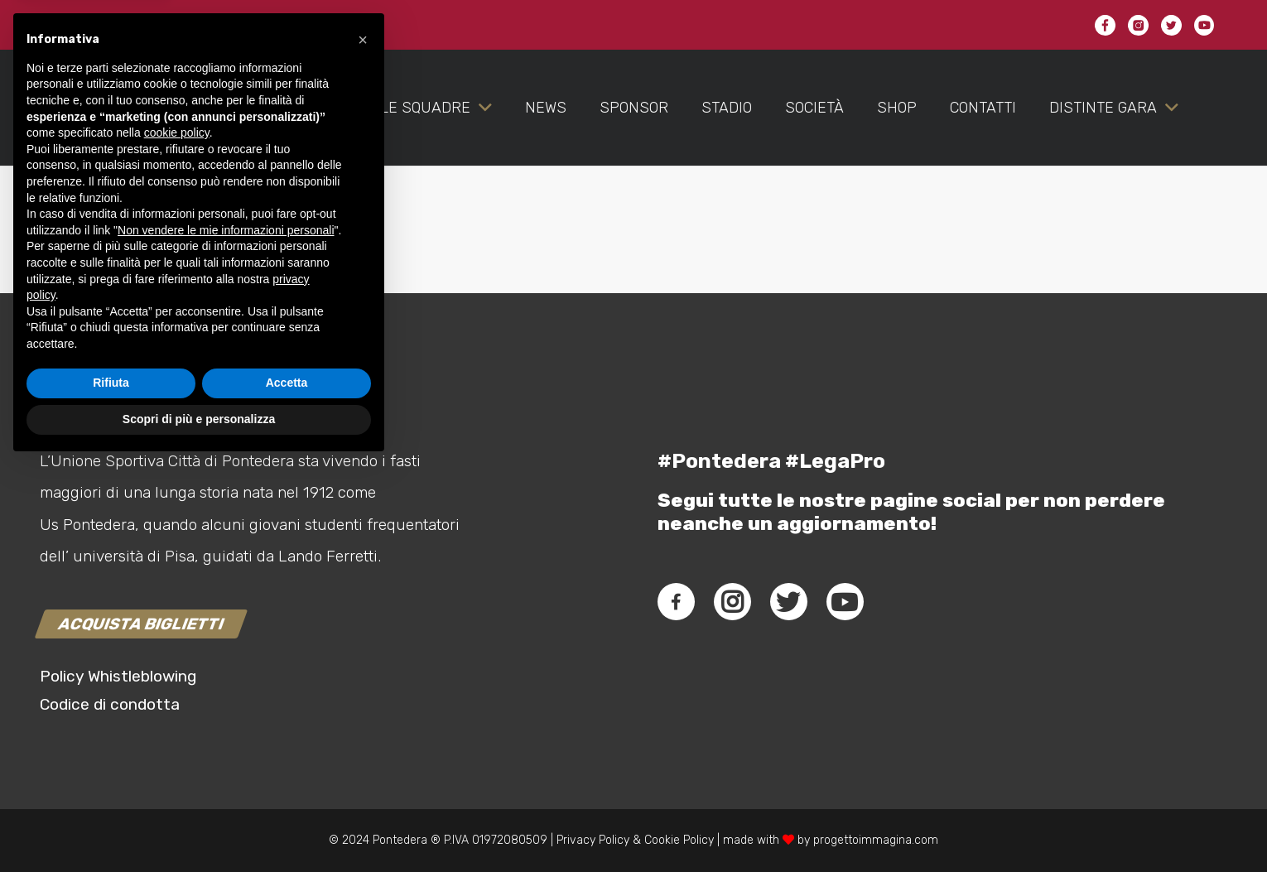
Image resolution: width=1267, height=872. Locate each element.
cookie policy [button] (177, 540)
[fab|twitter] (788, 602)
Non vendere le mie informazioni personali (226, 637)
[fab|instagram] (732, 602)
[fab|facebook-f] (676, 602)
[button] (362, 447)
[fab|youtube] (845, 602)
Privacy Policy (591, 840)
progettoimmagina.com (875, 840)
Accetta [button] (287, 790)
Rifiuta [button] (111, 790)
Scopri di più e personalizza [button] (199, 826)
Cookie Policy (679, 840)
